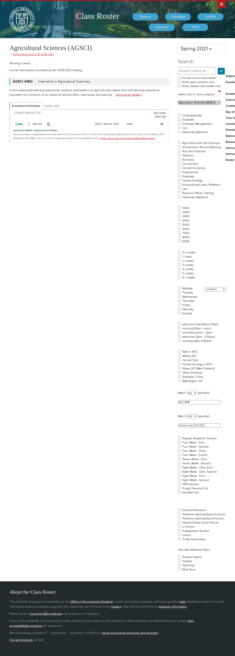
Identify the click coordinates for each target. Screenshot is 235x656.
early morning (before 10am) (200, 324)
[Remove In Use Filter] (219, 91)
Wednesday (189, 296)
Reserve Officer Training (198, 193)
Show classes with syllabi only (201, 86)
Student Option (192, 557)
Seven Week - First (194, 459)
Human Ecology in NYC (197, 364)
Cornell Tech (190, 163)
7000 (185, 233)
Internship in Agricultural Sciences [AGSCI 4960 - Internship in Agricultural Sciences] (64, 81)
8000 (186, 237)
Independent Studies (195, 531)
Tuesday (187, 292)
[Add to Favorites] (29, 124)
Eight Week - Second (195, 480)
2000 (186, 212)
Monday (187, 288)
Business (188, 159)
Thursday (188, 301)
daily (182, 602)
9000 (186, 241)
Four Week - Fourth (194, 455)
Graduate (188, 119)
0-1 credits (189, 252)
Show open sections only (198, 82)
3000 (186, 216)
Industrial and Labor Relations (201, 184)
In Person (188, 526)
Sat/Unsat (188, 565)
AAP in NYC (189, 351)
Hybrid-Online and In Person (200, 522)
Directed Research (194, 510)
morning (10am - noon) (196, 328)
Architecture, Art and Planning (201, 147)
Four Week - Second (195, 446)
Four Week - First (193, 442)
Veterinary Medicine (195, 132)
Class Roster (97, 16)
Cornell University (193, 168)
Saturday (188, 309)
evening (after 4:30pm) (196, 341)
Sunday (187, 313)
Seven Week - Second (196, 463)
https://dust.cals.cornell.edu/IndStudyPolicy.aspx (127, 138)
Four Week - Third (193, 451)
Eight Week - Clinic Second (199, 471)
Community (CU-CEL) (199, 425)
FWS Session (190, 484)
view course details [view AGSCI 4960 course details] (128, 95)
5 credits (188, 273)
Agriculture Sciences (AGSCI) (199, 103)
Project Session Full (195, 488)
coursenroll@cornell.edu (46, 614)
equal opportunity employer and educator (130, 633)
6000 (186, 229)
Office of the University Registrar (91, 602)
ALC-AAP (199, 402)
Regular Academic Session (199, 438)
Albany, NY (189, 356)
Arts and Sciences (194, 151)
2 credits (188, 260)
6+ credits (188, 277)
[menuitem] (145, 17)
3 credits (188, 265)
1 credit (186, 256)
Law (184, 128)
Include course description (199, 78)
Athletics (187, 155)
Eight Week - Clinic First (197, 467)
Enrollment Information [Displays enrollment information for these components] (26, 106)
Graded (187, 561)
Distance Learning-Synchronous (203, 518)
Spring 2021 (196, 48)
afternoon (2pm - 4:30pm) (198, 336)
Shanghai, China (192, 376)
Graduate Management (197, 123)
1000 (185, 208)
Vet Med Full (190, 492)
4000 (186, 220)
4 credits (188, 269)
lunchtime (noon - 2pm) (197, 332)
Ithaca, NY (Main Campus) (198, 368)
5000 (186, 224)
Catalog (116, 607)
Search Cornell (222, 4)
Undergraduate (192, 115)
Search (186, 62)
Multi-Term (188, 569)
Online (186, 535)
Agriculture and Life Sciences (201, 143)
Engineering (190, 172)
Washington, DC (192, 381)
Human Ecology (192, 180)
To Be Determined (194, 539)
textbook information (173, 607)
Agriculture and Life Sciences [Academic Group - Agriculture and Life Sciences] (33, 54)
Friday (186, 305)
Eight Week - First (193, 476)
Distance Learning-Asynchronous (203, 514)
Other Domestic (192, 372)
